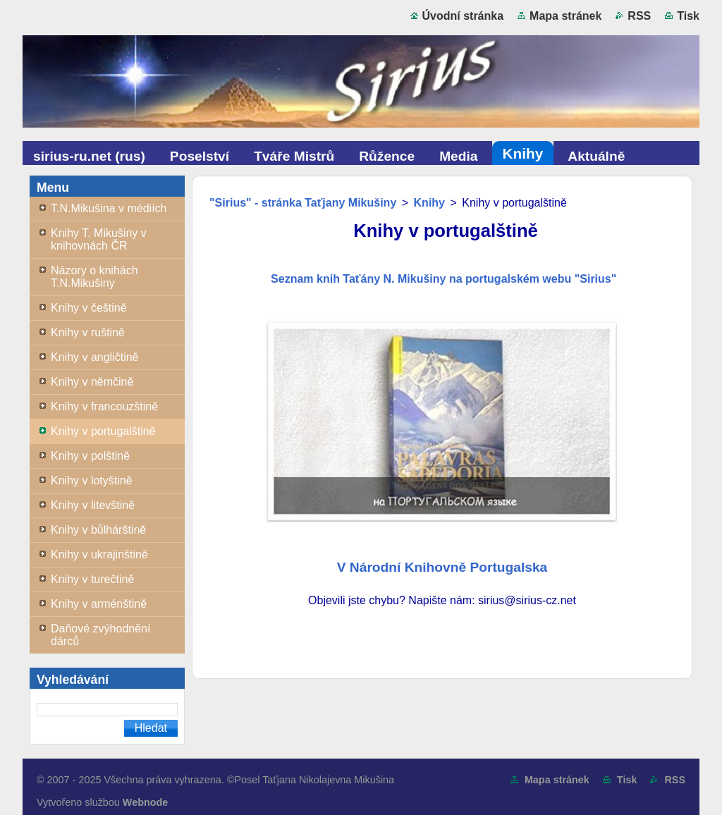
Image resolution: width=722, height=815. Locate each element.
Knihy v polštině (90, 456)
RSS (639, 16)
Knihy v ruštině (88, 332)
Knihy (429, 203)
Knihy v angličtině (95, 357)
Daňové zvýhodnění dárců (100, 635)
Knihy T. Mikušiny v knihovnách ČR (99, 239)
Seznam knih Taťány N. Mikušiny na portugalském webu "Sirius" (442, 279)
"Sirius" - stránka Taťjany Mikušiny (302, 203)
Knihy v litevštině (93, 505)
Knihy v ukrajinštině (99, 554)
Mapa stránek (565, 16)
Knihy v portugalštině (103, 431)
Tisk (688, 16)
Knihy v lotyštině (92, 480)
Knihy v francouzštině (104, 406)
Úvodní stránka (463, 16)
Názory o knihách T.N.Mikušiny (94, 276)
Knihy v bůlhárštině (98, 530)
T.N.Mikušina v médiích (109, 208)
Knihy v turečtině (92, 579)
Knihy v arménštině (99, 604)
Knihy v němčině (92, 382)
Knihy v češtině (89, 308)
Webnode (146, 802)
